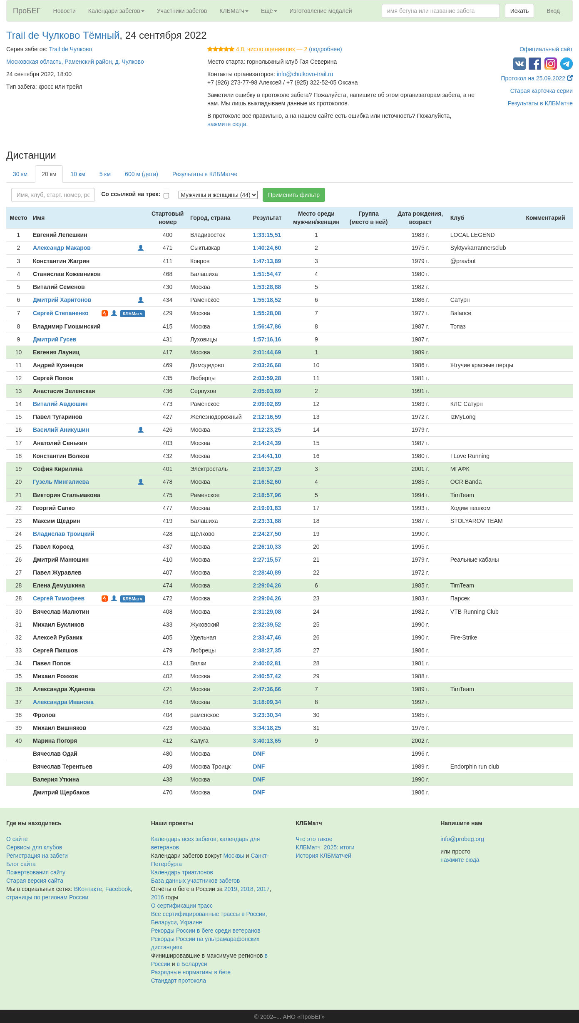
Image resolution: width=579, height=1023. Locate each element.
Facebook (118, 889)
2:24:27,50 (267, 533)
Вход (553, 10)
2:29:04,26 (267, 585)
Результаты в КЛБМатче (540, 103)
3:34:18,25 (267, 727)
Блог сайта (21, 864)
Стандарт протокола (178, 980)
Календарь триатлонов (182, 872)
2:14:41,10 (267, 456)
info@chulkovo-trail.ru (305, 74)
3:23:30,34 (267, 715)
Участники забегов (182, 10)
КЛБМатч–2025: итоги (325, 847)
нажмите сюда (226, 124)
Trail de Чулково (70, 49)
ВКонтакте (88, 889)
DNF (259, 753)
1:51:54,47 (267, 274)
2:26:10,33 (267, 546)
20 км (49, 174)
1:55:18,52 (267, 299)
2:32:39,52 (267, 624)
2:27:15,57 (267, 559)
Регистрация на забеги (37, 855)
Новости (64, 10)
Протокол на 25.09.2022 (537, 78)
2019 (230, 889)
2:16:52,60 (267, 481)
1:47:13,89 (267, 261)
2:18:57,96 (267, 495)
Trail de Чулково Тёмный (62, 35)
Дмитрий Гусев (54, 339)
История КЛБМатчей (323, 855)
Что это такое (314, 839)
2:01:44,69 (267, 352)
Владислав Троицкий (63, 533)
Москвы (233, 855)
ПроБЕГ (27, 11)
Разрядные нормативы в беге (191, 972)
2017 (263, 889)
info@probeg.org (462, 839)
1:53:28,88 (267, 287)
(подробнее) (325, 49)
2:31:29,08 (267, 611)
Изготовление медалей (321, 10)
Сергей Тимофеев (58, 598)
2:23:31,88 (267, 521)
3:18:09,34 (267, 702)
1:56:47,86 (267, 326)
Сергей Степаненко (61, 313)
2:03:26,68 (267, 365)
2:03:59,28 (267, 378)
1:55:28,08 (267, 313)
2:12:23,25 (267, 429)
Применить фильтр (294, 195)
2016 (157, 897)
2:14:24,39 (267, 443)
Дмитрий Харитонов (62, 299)
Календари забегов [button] (116, 10)
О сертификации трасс (182, 905)
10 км (77, 174)
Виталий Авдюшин (60, 404)
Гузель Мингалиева (61, 481)
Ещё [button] (269, 10)
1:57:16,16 (267, 339)
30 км (20, 174)
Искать (519, 10)
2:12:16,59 (267, 416)
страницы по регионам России (47, 897)
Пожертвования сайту (35, 872)
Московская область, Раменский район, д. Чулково (75, 61)
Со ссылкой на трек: (130, 194)
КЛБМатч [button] (233, 10)
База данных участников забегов (195, 880)
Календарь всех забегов (183, 839)
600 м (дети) (141, 174)
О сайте (16, 839)
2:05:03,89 (267, 391)
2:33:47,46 (267, 637)
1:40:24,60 (267, 247)
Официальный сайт (546, 49)
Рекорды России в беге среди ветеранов (206, 930)
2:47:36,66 (267, 689)
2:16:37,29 (267, 468)
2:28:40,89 (267, 572)
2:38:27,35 (267, 650)
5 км (105, 174)
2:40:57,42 (267, 676)
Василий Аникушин (61, 429)
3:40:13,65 (267, 740)
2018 (247, 889)
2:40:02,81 (267, 663)
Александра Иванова (63, 702)
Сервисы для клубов (34, 847)
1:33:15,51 (267, 234)
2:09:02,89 (267, 404)
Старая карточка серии (541, 90)
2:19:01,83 (267, 508)
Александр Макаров (62, 247)
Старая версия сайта (34, 880)
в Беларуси (192, 964)
